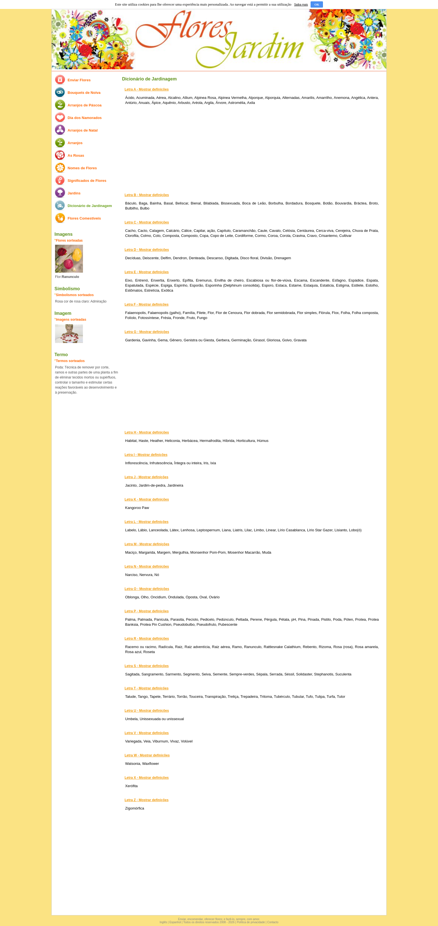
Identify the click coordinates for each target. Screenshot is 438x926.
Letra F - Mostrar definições (146, 304)
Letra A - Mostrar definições (147, 89)
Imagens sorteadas (71, 320)
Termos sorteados (70, 361)
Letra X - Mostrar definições (147, 778)
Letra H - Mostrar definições (147, 432)
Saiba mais (301, 4)
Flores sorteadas (69, 240)
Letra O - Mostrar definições (147, 589)
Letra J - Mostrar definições (146, 477)
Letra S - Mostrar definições (147, 666)
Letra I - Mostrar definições (146, 455)
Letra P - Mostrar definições (147, 611)
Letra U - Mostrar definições (147, 711)
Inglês (163, 922)
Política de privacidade (251, 922)
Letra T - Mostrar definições (146, 688)
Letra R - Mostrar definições (147, 639)
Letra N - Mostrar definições (147, 566)
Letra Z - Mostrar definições (146, 800)
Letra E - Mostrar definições (147, 272)
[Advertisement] (250, 148)
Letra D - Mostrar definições (147, 250)
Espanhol (175, 922)
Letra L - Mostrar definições (146, 522)
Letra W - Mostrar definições (147, 755)
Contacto (272, 922)
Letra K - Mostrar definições (147, 499)
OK (317, 4)
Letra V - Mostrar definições (147, 733)
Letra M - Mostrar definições (147, 544)
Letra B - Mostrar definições (147, 195)
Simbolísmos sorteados (75, 295)
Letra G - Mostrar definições (147, 332)
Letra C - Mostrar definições (147, 222)
